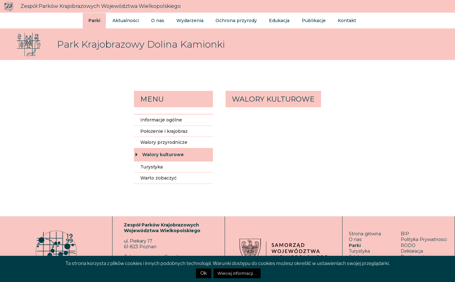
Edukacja (274, 20)
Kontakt (339, 20)
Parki (94, 20)
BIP (405, 234)
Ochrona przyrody (232, 20)
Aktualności (125, 20)
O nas (156, 20)
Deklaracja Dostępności (414, 254)
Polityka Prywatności (424, 239)
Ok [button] (203, 273)
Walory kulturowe (163, 154)
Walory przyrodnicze (163, 142)
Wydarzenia (187, 20)
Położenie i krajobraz (164, 131)
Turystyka (151, 167)
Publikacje (307, 20)
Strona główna (365, 234)
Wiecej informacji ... (237, 273)
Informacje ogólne (161, 120)
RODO (408, 245)
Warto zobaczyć (158, 178)
